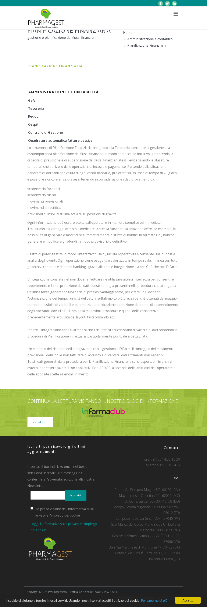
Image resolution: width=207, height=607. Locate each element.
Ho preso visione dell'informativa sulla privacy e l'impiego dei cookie (62, 512)
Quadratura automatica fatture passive (60, 140)
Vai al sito (40, 422)
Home (127, 32)
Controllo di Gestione (45, 132)
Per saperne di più (154, 600)
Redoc (33, 116)
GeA (31, 100)
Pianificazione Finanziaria (146, 45)
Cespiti (33, 124)
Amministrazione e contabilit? (150, 39)
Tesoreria (36, 108)
